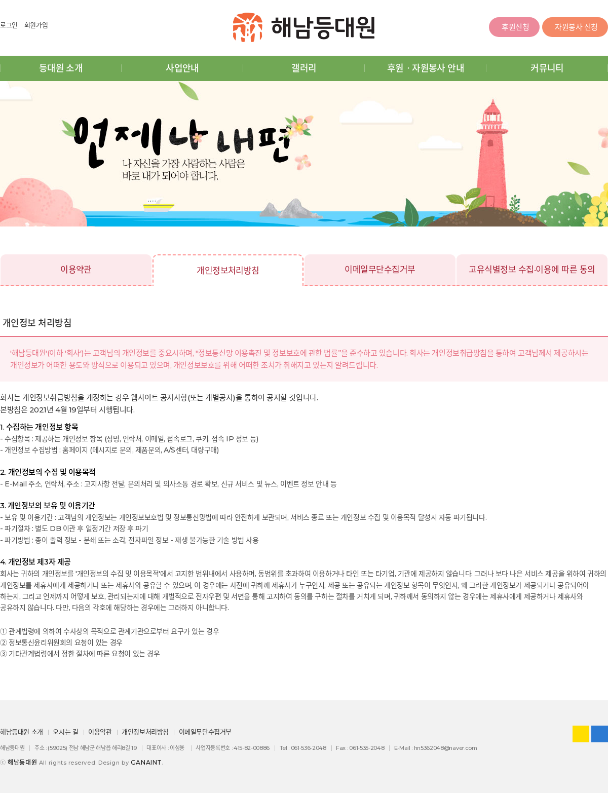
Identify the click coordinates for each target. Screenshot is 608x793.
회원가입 (36, 25)
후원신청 (514, 27)
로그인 (9, 25)
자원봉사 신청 (575, 27)
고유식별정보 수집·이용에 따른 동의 (532, 270)
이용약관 (76, 270)
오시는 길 (65, 732)
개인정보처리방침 (228, 271)
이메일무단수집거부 (380, 270)
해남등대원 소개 (21, 732)
